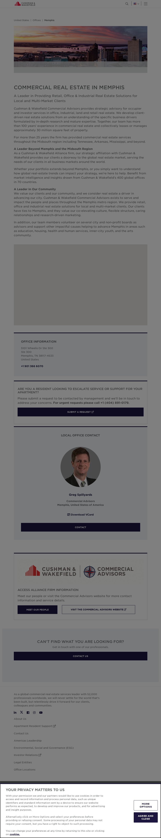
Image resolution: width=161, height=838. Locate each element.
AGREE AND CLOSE (145, 817)
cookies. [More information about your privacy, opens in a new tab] (15, 834)
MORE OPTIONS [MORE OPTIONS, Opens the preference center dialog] (146, 805)
